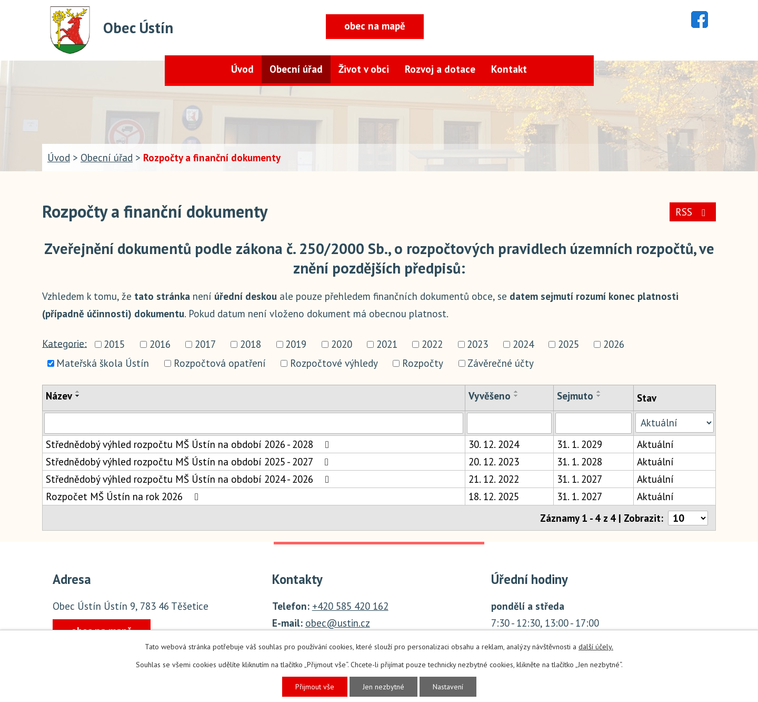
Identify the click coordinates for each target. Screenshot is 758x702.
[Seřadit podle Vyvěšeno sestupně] (516, 396)
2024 (523, 344)
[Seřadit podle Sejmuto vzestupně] (599, 391)
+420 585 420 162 (350, 606)
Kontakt (509, 69)
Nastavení (448, 686)
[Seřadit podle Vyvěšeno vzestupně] (516, 391)
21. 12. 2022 (493, 479)
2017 (205, 344)
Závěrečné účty (500, 363)
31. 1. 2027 (579, 479)
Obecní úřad (296, 69)
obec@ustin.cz (337, 623)
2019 (295, 344)
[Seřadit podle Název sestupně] (78, 396)
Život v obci (363, 69)
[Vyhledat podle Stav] (674, 423)
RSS (692, 212)
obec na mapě (374, 25)
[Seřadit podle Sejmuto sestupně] (599, 396)
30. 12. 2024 (493, 444)
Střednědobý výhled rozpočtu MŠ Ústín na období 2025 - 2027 (189, 461)
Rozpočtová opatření (220, 363)
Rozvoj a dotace (440, 69)
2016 (160, 344)
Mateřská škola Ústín (102, 363)
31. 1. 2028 (579, 461)
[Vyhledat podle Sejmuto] (593, 423)
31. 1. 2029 (579, 444)
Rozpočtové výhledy (334, 363)
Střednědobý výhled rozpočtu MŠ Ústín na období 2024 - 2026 (189, 479)
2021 (386, 344)
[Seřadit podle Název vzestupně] (78, 391)
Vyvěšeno (489, 395)
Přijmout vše (314, 686)
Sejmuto (575, 395)
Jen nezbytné (383, 686)
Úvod (242, 69)
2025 (568, 344)
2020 (341, 344)
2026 (613, 344)
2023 (477, 344)
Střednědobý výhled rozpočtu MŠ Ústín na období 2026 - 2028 (189, 444)
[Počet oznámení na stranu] (688, 518)
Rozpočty (422, 363)
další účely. (596, 646)
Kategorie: (64, 343)
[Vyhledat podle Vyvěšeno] (509, 423)
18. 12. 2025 (493, 496)
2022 (432, 344)
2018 (250, 344)
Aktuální (655, 444)
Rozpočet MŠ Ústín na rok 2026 (124, 496)
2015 (114, 344)
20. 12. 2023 (493, 461)
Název (59, 395)
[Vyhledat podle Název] (253, 423)
